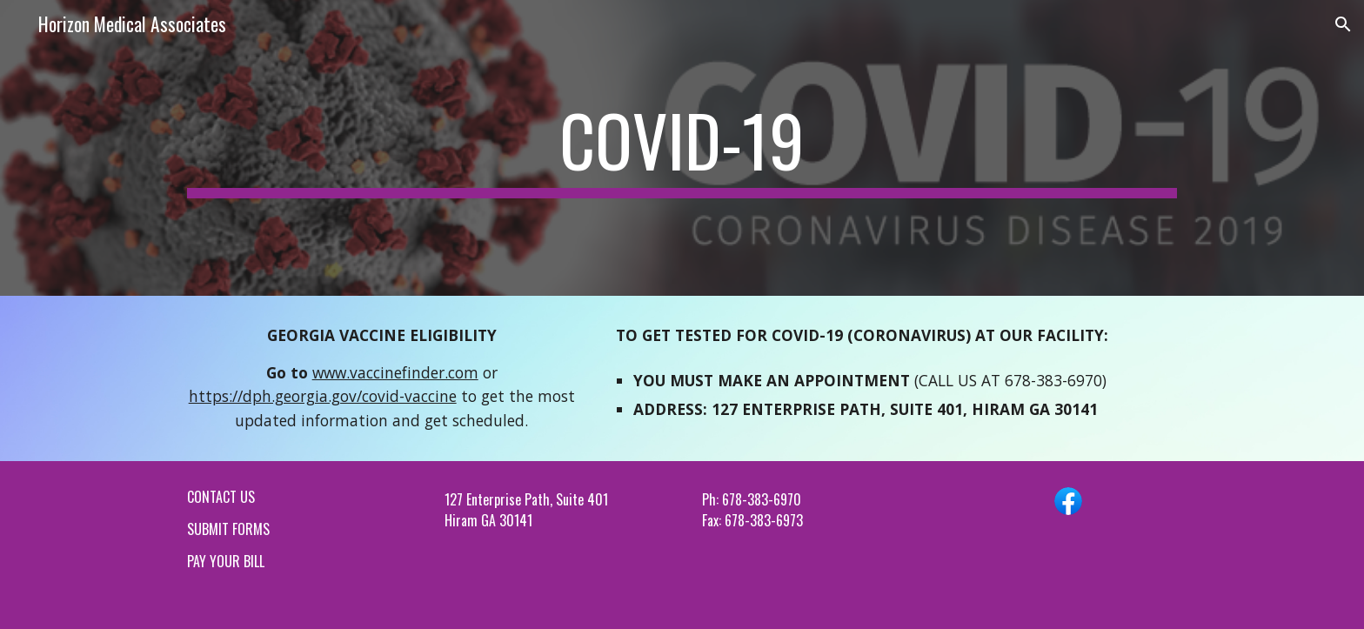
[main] (682, 147)
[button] (1343, 24)
